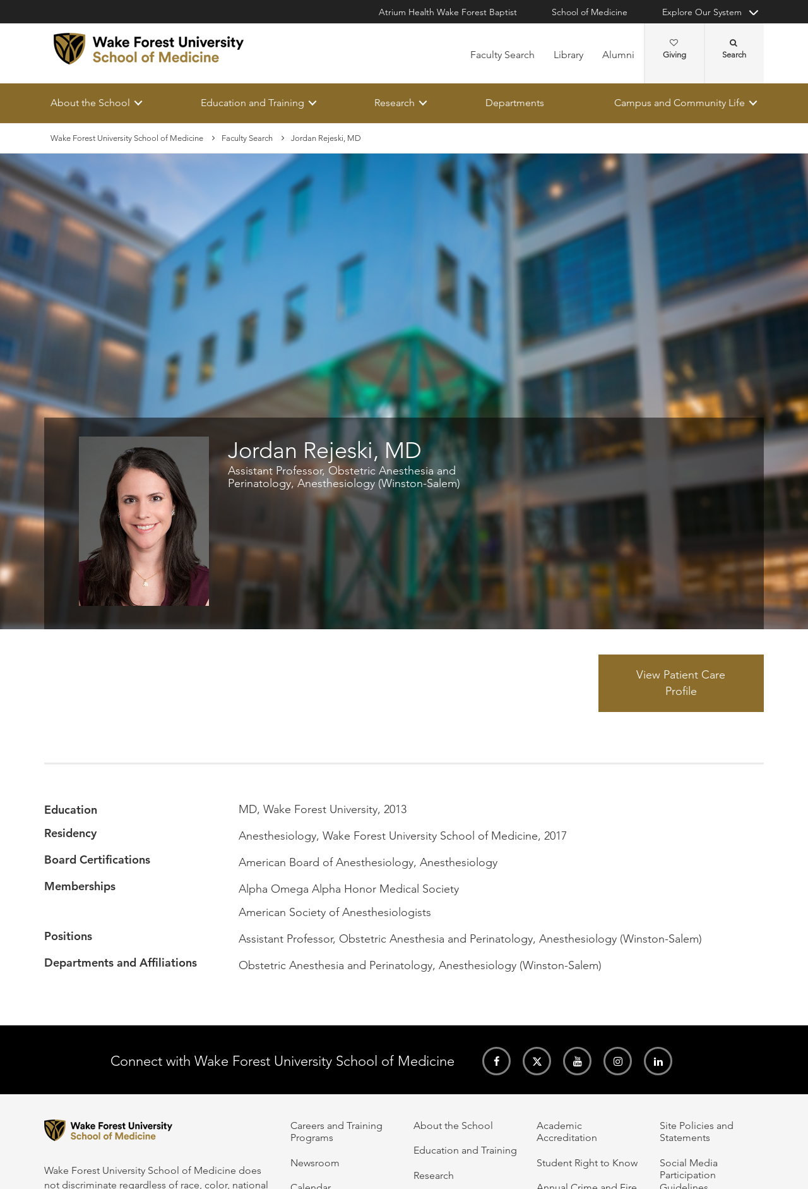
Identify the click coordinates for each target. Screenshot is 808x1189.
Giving (674, 49)
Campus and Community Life (679, 103)
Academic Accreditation (567, 1132)
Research (394, 103)
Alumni (618, 55)
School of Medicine (589, 12)
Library (568, 55)
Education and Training (252, 103)
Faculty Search (502, 55)
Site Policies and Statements (697, 1132)
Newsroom (315, 1163)
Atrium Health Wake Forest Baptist (448, 12)
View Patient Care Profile (680, 683)
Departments (514, 103)
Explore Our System (702, 12)
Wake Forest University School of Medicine (126, 138)
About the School (90, 103)
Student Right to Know (587, 1163)
